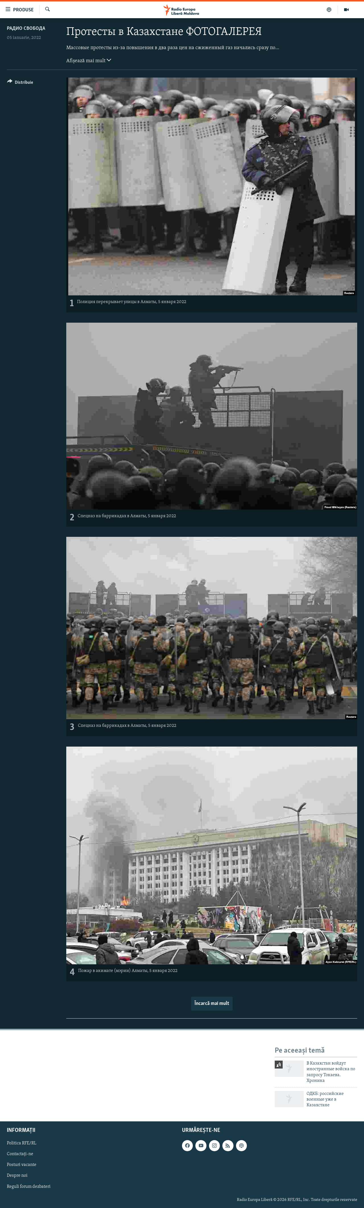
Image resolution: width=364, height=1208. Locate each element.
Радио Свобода (26, 28)
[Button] (20, 83)
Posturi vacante (21, 1165)
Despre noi (17, 1175)
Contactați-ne (20, 1154)
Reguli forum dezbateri (29, 1186)
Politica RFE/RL (21, 1143)
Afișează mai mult (88, 60)
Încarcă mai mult (212, 1003)
